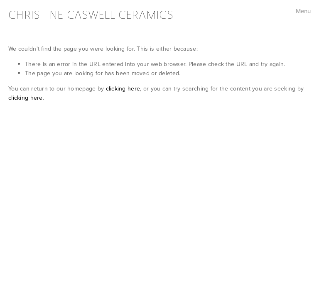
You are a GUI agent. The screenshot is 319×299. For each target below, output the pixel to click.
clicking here (123, 88)
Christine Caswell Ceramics (90, 15)
